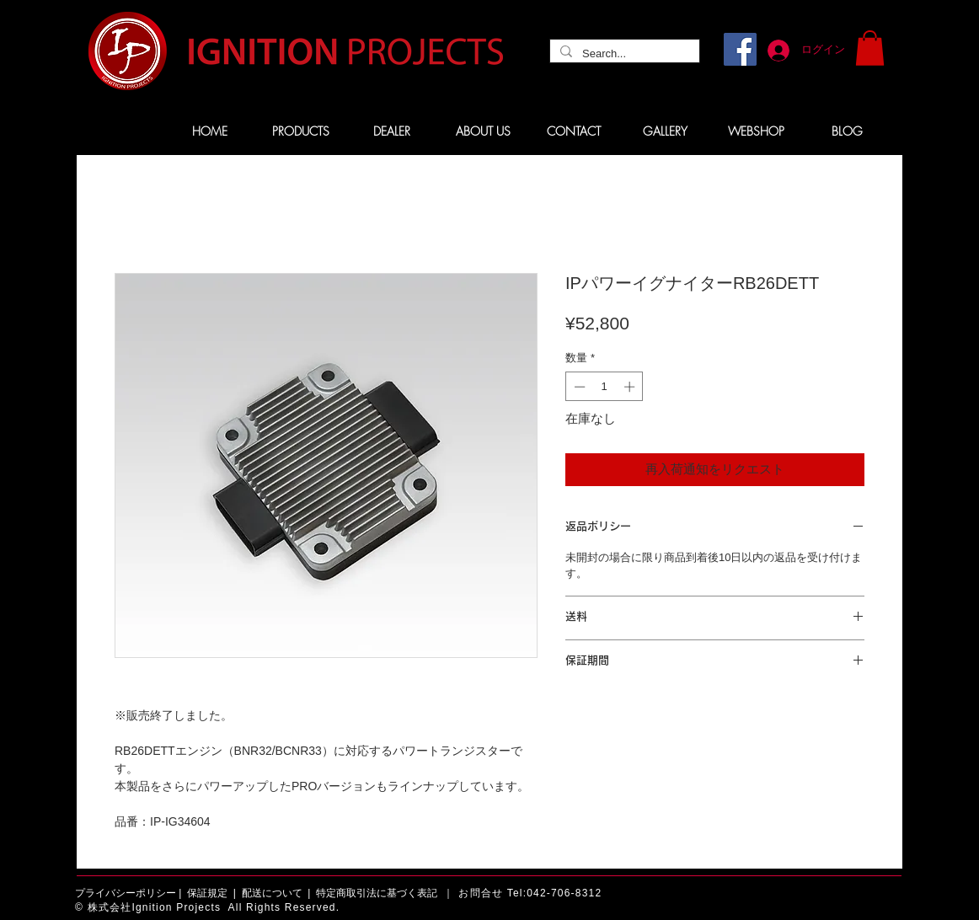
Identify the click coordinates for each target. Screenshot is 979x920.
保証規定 (207, 893)
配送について (272, 893)
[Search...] (623, 54)
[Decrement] (578, 386)
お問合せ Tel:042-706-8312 (530, 893)
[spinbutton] (604, 386)
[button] (870, 48)
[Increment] (631, 386)
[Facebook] (740, 49)
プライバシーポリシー (125, 893)
